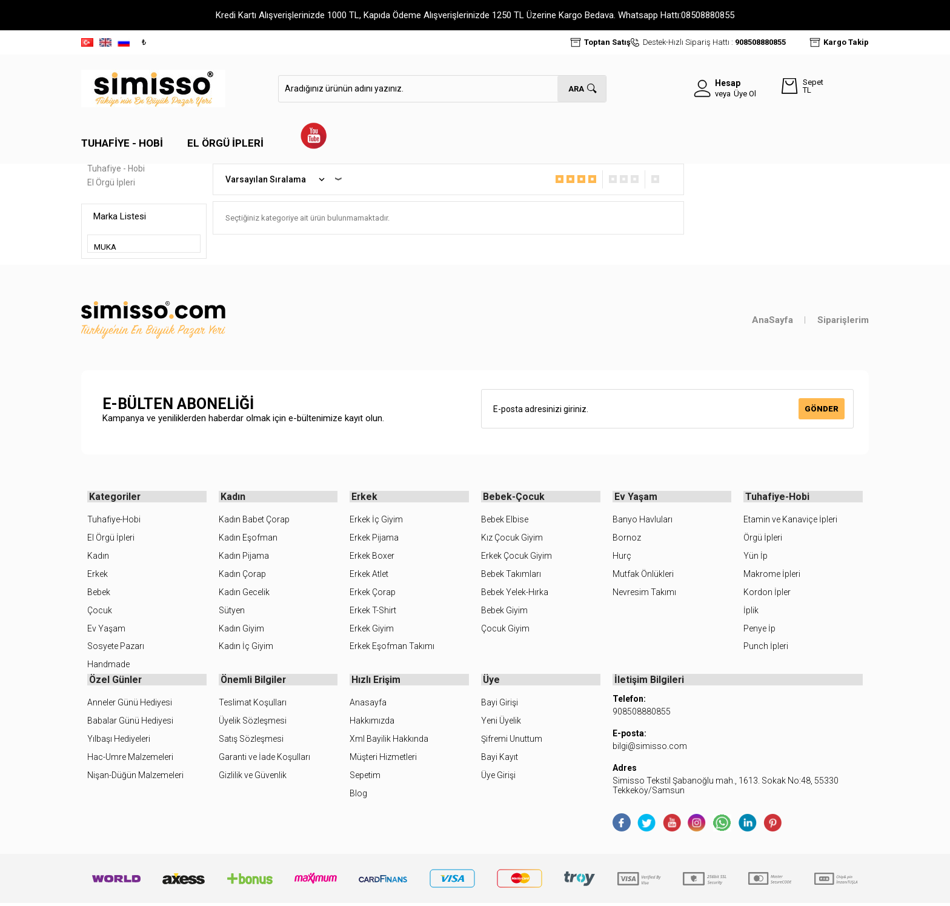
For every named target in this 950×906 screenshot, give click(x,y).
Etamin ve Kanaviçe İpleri (790, 520)
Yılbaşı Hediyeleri (118, 741)
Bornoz (627, 539)
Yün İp (755, 557)
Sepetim (365, 777)
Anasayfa (368, 705)
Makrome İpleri (771, 575)
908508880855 (760, 42)
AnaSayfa (772, 320)
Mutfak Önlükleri (643, 575)
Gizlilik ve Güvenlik (253, 777)
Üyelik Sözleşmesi (253, 723)
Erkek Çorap (373, 593)
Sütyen (232, 611)
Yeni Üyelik (501, 723)
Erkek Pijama (374, 539)
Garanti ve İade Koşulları (264, 759)
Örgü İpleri (762, 539)
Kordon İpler (767, 593)
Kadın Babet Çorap (254, 520)
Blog (358, 796)
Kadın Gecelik (244, 593)
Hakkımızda (372, 723)
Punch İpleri (765, 648)
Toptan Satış (607, 42)
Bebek (98, 593)
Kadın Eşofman (248, 539)
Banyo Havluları (643, 520)
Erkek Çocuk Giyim (516, 557)
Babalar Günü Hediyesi (130, 723)
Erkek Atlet (369, 575)
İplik (751, 611)
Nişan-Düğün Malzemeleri (135, 777)
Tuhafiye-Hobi (114, 520)
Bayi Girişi (499, 705)
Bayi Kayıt (499, 759)
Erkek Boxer (372, 557)
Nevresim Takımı (644, 593)
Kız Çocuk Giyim (512, 539)
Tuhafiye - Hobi (122, 143)
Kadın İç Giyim (246, 648)
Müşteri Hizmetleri (383, 759)
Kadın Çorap (242, 575)
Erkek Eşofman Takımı (392, 648)
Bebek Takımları (511, 575)
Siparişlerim (843, 320)
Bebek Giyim (504, 611)
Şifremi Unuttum (511, 741)
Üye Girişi (498, 777)
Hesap (727, 83)
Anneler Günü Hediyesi (129, 705)
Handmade (108, 666)
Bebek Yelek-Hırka (514, 593)
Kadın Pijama (244, 557)
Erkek (97, 575)
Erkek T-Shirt (373, 611)
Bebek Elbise (504, 520)
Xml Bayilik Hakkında (389, 741)
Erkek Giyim (372, 630)
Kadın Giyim (241, 630)
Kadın (98, 557)
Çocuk (99, 611)
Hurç (622, 557)
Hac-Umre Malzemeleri (130, 759)
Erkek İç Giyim (376, 520)
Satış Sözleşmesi (251, 741)
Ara (576, 88)
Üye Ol (745, 93)
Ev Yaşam (106, 630)
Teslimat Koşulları (253, 705)
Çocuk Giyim (505, 630)
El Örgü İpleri (225, 143)
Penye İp (759, 630)
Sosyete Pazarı (115, 648)
